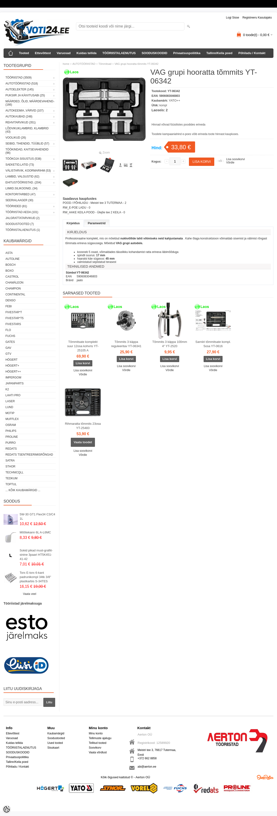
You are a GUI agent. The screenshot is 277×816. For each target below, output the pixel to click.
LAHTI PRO (12, 395)
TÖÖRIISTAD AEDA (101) (21, 212)
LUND (9, 407)
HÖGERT (11, 359)
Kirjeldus (73, 223)
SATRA (10, 460)
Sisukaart (53, 747)
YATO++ (174, 100)
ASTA (9, 253)
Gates (10, 342)
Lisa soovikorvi (235, 159)
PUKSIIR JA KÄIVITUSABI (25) (25, 95)
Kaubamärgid (55, 733)
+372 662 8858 (147, 758)
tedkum (11, 478)
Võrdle (230, 162)
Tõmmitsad (104, 63)
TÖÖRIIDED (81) (16, 206)
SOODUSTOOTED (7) (19, 224)
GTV (8, 353)
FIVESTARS (13, 324)
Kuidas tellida (86, 53)
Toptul (11, 484)
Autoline (12, 259)
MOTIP (9, 413)
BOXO (9, 270)
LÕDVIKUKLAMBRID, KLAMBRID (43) (27, 130)
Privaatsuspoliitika (187, 53)
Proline (11, 436)
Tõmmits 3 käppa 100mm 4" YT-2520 (169, 344)
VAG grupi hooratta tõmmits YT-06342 (136, 63)
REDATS (11, 448)
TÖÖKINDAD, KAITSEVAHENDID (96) (27, 151)
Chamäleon (14, 282)
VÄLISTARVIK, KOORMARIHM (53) (28, 170)
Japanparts (14, 383)
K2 (7, 389)
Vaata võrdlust (98, 752)
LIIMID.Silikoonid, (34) (21, 188)
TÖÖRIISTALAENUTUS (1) (22, 230)
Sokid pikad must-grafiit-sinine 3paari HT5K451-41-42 (36, 555)
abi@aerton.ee (147, 766)
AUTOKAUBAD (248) (18, 116)
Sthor (10, 466)
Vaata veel (29, 594)
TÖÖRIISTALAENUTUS (119, 53)
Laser (10, 401)
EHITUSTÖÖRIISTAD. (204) (23, 182)
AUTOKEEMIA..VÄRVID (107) (24, 110)
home (66, 63)
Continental (15, 294)
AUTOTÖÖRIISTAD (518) (21, 83)
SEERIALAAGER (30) (19, 200)
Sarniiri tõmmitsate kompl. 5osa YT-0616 (213, 344)
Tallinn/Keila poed (219, 53)
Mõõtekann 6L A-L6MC (35, 532)
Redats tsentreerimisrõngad (29, 454)
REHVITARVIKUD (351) (20, 122)
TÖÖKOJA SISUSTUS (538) (23, 158)
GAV (8, 348)
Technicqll (14, 472)
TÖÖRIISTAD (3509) (18, 77)
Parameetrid (97, 223)
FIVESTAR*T (13, 312)
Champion (13, 288)
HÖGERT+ (12, 365)
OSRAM (10, 425)
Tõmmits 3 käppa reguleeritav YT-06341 (126, 344)
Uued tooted (55, 743)
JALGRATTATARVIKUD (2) (22, 218)
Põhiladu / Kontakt (251, 53)
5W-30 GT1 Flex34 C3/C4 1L (37, 516)
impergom (13, 377)
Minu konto (96, 733)
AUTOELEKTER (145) (19, 89)
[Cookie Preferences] (6, 809)
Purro (10, 442)
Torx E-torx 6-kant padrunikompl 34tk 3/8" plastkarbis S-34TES (35, 577)
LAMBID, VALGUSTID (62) (22, 176)
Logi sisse (232, 17)
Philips (10, 431)
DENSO (10, 300)
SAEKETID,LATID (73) (19, 164)
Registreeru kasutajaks (257, 17)
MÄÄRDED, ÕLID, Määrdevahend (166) (29, 103)
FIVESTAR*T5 (14, 318)
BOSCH (10, 264)
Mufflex (12, 419)
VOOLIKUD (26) (15, 137)
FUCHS (10, 336)
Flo (8, 330)
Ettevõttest (43, 53)
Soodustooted (56, 738)
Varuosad (64, 53)
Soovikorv (95, 747)
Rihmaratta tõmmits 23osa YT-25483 (83, 426)
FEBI (8, 306)
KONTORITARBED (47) (20, 194)
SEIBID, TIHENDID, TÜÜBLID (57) (27, 143)
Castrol (12, 276)
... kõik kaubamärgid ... (22, 490)
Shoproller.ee (265, 777)
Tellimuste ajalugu (100, 738)
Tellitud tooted (97, 743)
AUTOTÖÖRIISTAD (83, 63)
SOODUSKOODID (154, 53)
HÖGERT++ (13, 371)
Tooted (24, 53)
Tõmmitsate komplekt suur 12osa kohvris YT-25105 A (83, 346)
